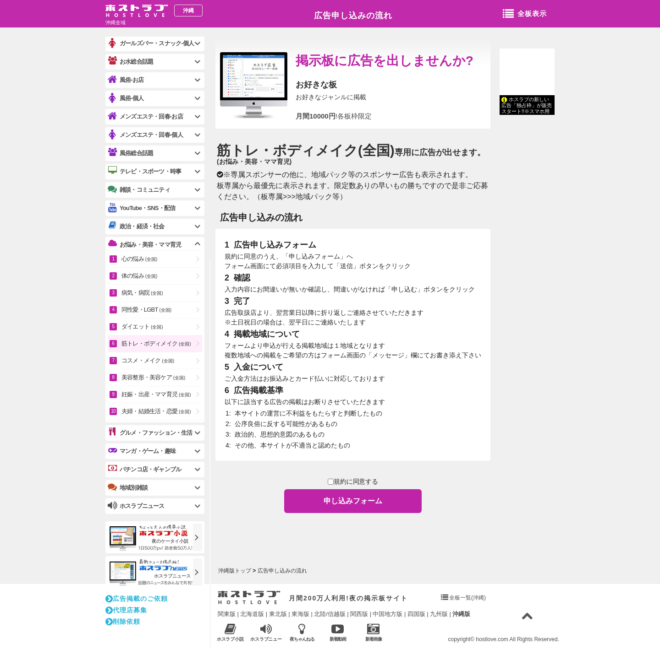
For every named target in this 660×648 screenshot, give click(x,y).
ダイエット (142, 326)
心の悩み (139, 258)
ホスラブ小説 (230, 632)
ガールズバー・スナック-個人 (151, 43)
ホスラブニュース (266, 632)
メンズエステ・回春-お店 (145, 116)
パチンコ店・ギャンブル (144, 469)
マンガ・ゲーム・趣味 (142, 450)
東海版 (300, 613)
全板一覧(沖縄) (467, 597)
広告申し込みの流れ (353, 15)
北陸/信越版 (330, 613)
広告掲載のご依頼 (136, 598)
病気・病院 (142, 292)
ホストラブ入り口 (249, 598)
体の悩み (139, 275)
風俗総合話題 (130, 153)
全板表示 (525, 14)
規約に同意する (353, 482)
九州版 (439, 613)
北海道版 (252, 613)
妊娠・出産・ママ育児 (156, 394)
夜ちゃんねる (302, 632)
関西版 (359, 613)
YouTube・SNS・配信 (141, 208)
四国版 (416, 613)
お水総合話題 (130, 61)
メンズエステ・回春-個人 (145, 135)
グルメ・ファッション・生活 (150, 432)
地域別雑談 (128, 487)
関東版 (227, 613)
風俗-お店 (125, 80)
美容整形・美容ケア (153, 377)
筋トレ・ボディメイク (306, 150)
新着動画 (337, 632)
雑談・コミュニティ (139, 189)
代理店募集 (126, 610)
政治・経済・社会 (136, 226)
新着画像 (373, 632)
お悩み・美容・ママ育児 (144, 244)
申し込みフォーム (353, 501)
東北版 (278, 613)
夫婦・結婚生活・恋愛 (156, 411)
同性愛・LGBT (146, 309)
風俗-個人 (125, 98)
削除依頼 (122, 621)
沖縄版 (461, 613)
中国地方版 (387, 613)
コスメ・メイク (147, 360)
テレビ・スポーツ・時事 (144, 171)
